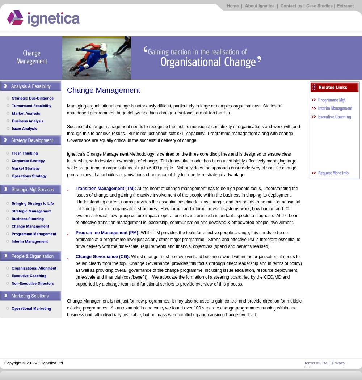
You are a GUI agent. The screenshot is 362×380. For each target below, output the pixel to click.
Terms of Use (316, 363)
